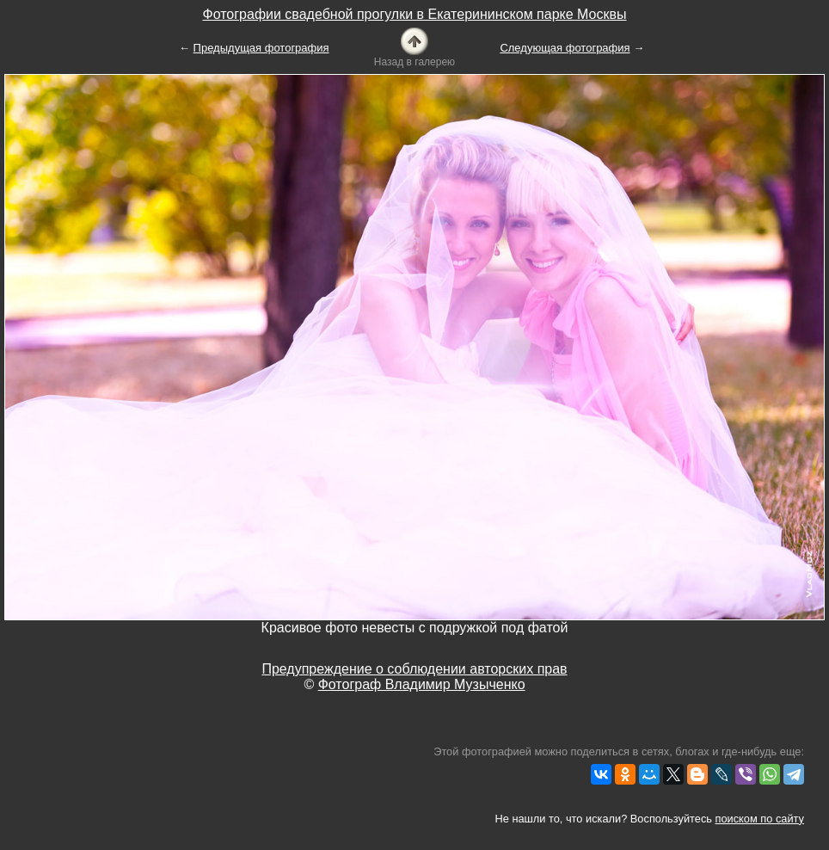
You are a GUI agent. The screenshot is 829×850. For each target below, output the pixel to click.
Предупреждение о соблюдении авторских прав (414, 669)
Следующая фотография (564, 47)
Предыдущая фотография (261, 47)
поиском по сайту (759, 818)
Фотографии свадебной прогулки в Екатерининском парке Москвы (414, 14)
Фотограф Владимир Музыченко (421, 684)
